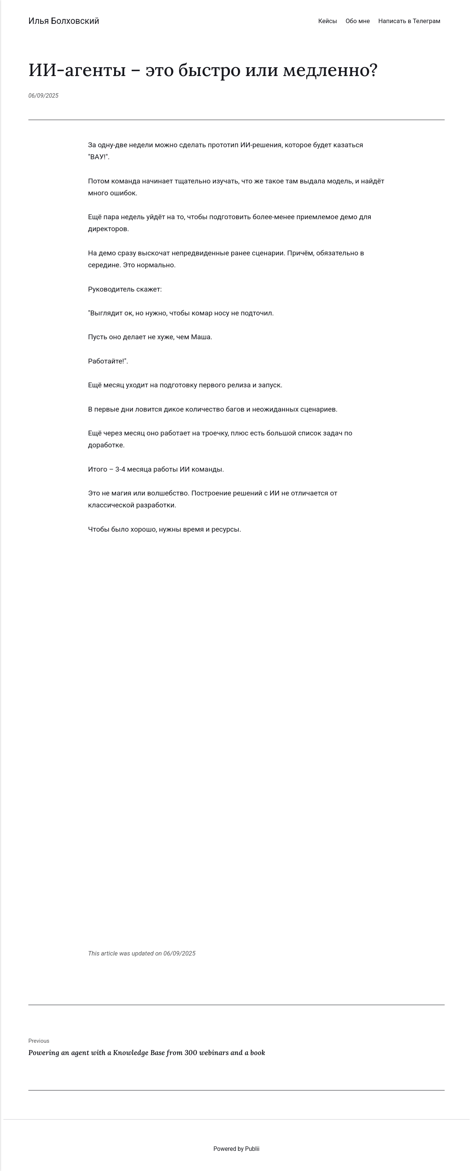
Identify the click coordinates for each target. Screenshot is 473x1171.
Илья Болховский (63, 21)
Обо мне (357, 21)
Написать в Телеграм (409, 21)
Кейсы (327, 21)
